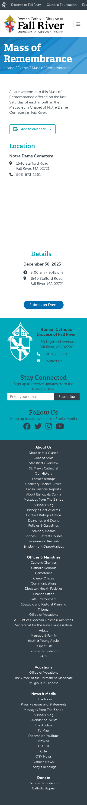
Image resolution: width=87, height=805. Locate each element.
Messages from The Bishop (43, 500)
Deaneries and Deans (43, 520)
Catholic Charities (44, 563)
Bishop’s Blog (43, 505)
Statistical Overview (43, 463)
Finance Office (43, 594)
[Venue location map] (70, 193)
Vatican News (43, 762)
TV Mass (44, 730)
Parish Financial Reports (43, 489)
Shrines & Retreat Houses (43, 536)
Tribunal (43, 610)
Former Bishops (43, 479)
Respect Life (44, 646)
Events (23, 68)
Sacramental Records (43, 541)
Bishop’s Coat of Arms (43, 510)
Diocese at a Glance (43, 453)
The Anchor (43, 725)
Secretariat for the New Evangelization (43, 625)
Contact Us (53, 361)
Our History (43, 474)
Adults (43, 630)
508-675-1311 (55, 354)
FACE (44, 656)
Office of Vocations (43, 615)
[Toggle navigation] (78, 24)
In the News (43, 699)
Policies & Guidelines (43, 526)
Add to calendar (33, 129)
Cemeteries (43, 573)
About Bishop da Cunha (43, 494)
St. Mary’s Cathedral (43, 468)
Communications (43, 583)
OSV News (43, 756)
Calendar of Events (43, 720)
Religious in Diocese (43, 683)
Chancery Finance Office (43, 484)
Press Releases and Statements (43, 704)
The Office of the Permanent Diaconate (43, 678)
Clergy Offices (43, 578)
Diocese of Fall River (26, 5)
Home (9, 68)
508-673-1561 (28, 174)
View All (43, 741)
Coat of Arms (43, 458)
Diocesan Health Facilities (43, 589)
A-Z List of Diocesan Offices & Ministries (43, 620)
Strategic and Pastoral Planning (43, 604)
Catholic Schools (43, 568)
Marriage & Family (44, 636)
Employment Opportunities (43, 547)
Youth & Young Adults (43, 641)
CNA (43, 751)
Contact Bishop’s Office (43, 515)
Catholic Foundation (62, 5)
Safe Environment (43, 599)
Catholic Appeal (43, 788)
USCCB (43, 746)
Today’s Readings (43, 767)
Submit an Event (43, 305)
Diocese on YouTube (43, 736)
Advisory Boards (43, 531)
